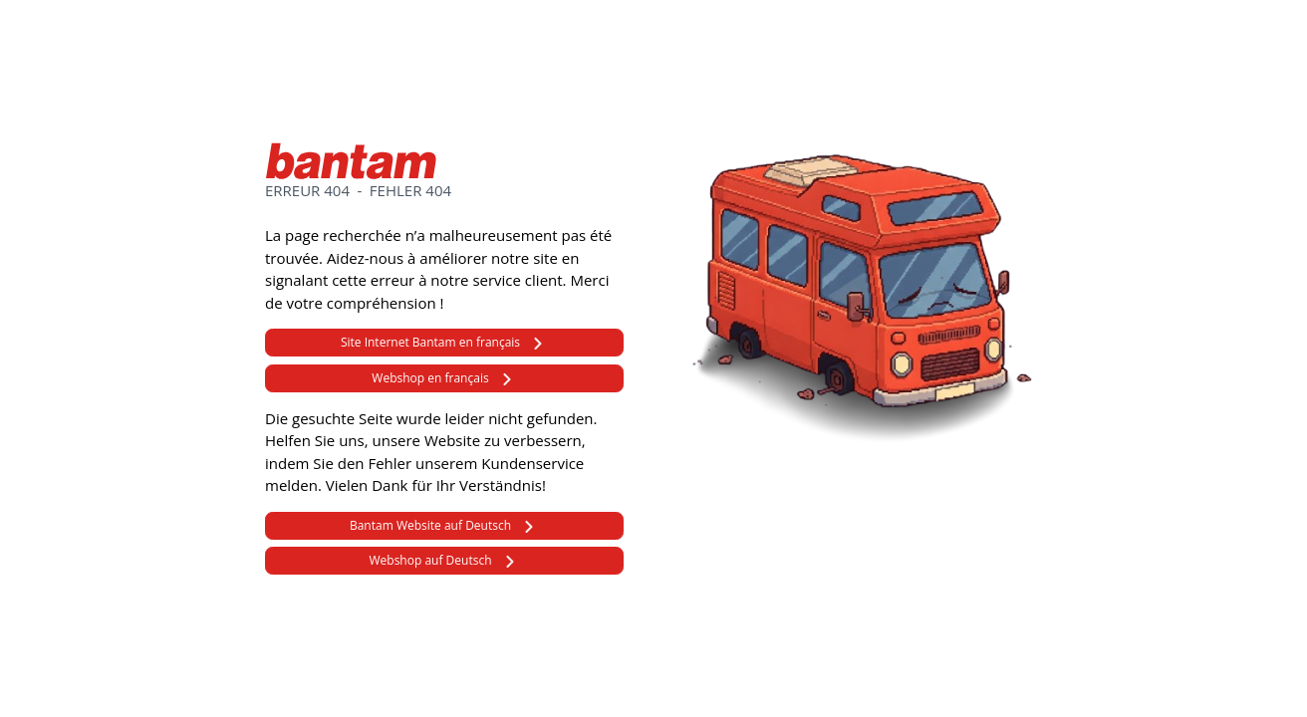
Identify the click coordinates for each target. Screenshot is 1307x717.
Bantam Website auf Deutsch (430, 525)
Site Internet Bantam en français (430, 342)
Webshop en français (430, 377)
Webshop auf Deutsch (430, 560)
